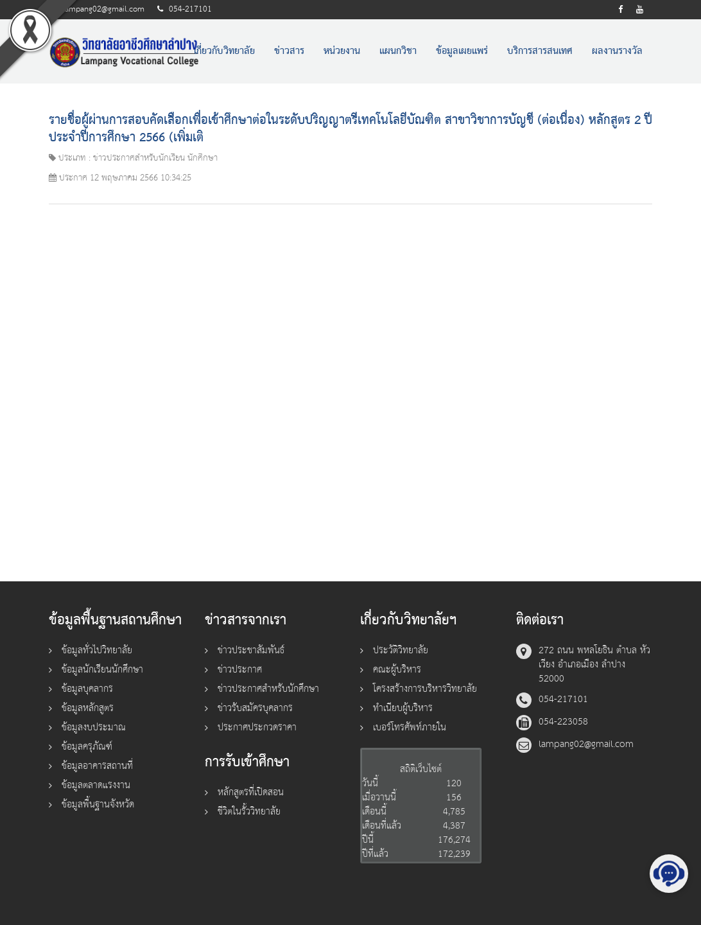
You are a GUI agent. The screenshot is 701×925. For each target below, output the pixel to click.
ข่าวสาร (289, 51)
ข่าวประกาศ (240, 669)
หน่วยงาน (342, 51)
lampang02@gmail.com (103, 9)
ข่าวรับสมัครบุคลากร (255, 708)
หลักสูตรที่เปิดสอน (251, 792)
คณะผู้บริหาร (397, 669)
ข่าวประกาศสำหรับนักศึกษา (268, 689)
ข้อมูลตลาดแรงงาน (96, 785)
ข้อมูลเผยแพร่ (462, 51)
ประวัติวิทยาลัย (400, 650)
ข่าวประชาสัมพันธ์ (251, 650)
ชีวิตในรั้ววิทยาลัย (249, 811)
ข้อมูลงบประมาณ (94, 727)
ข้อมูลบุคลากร (87, 689)
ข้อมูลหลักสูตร (88, 708)
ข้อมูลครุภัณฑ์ (87, 746)
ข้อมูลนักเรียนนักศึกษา (102, 669)
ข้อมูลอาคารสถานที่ (97, 766)
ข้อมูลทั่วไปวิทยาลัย (97, 650)
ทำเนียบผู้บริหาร (403, 708)
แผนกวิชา (398, 51)
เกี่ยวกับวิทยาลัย (224, 51)
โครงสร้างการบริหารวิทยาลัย (425, 689)
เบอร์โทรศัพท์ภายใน (409, 727)
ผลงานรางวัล (617, 51)
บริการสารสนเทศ (540, 51)
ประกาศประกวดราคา (257, 727)
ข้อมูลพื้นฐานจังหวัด (98, 804)
